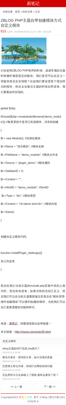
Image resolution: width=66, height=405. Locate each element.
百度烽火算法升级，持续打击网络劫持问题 (27, 366)
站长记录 (27, 11)
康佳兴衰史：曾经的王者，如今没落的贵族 (27, 357)
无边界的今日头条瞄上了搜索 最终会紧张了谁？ (30, 374)
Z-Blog (43, 397)
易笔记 (33, 3)
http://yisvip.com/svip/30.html (33, 331)
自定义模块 (9, 341)
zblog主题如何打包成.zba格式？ (21, 348)
